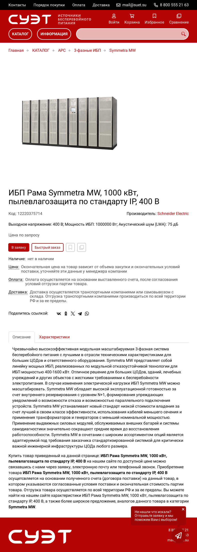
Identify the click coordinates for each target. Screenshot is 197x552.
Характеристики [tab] (54, 337)
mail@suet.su (134, 4)
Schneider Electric (173, 213)
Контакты (17, 5)
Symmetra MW (122, 50)
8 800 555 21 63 (174, 4)
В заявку (19, 247)
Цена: (14, 267)
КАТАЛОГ (20, 34)
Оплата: (16, 279)
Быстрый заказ (47, 247)
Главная (16, 50)
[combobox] (132, 34)
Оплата (78, 5)
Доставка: (18, 292)
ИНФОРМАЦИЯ (54, 34)
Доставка (101, 5)
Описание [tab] (22, 337)
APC (62, 50)
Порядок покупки (49, 5)
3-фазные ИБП (87, 50)
